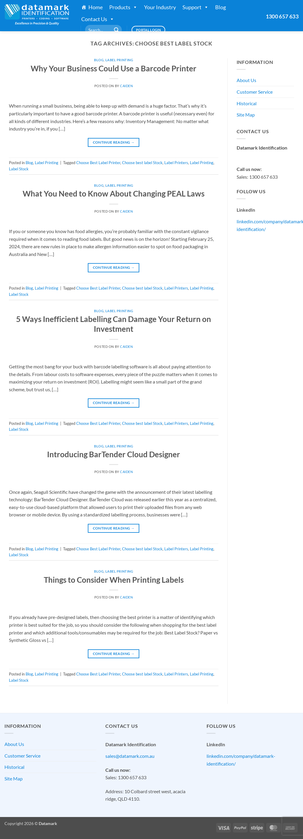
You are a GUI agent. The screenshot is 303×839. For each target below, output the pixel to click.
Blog (220, 7)
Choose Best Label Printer (98, 162)
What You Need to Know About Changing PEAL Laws (113, 193)
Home (95, 7)
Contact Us (97, 19)
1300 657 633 (282, 16)
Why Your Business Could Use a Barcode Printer (113, 68)
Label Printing (119, 60)
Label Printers (176, 162)
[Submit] (116, 30)
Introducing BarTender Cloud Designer (113, 454)
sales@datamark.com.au (261, 155)
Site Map (246, 114)
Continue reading (114, 142)
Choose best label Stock (142, 162)
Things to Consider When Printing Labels (114, 579)
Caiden (126, 86)
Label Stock (19, 168)
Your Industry (160, 7)
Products (123, 7)
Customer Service (255, 92)
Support (195, 7)
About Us (246, 80)
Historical (247, 103)
